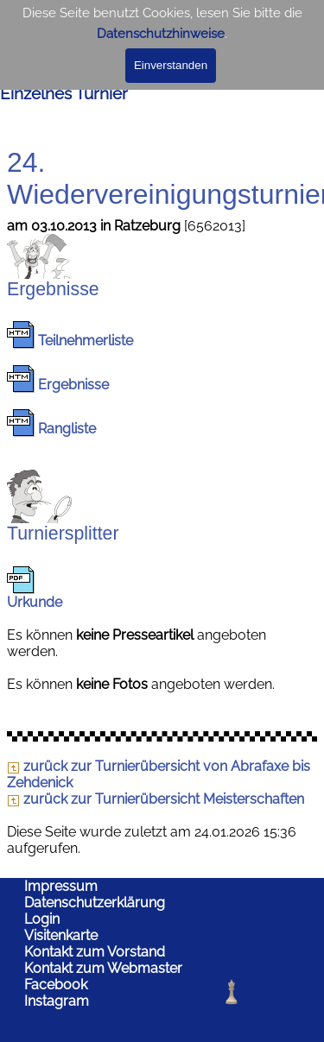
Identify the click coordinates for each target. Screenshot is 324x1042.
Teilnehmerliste (85, 340)
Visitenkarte (61, 935)
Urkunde (34, 602)
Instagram (56, 1001)
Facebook (55, 984)
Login (42, 919)
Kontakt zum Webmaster (103, 968)
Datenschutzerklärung (94, 902)
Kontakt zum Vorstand (94, 952)
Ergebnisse (73, 384)
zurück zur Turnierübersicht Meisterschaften (155, 799)
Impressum (61, 886)
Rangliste (67, 428)
